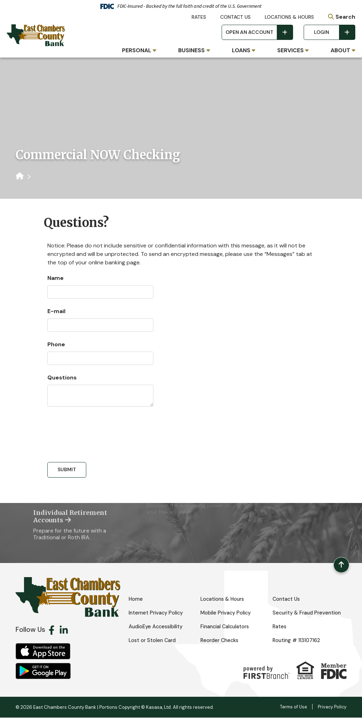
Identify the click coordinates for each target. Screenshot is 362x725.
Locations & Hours (289, 17)
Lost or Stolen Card (154, 647)
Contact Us (235, 17)
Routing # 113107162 (299, 647)
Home (136, 597)
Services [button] (290, 50)
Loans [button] (241, 50)
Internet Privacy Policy (158, 611)
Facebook (51, 637)
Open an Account (249, 32)
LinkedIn (64, 637)
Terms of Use (292, 714)
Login (321, 32)
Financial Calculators (226, 633)
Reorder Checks (220, 647)
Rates (199, 17)
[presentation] (101, 431)
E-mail (56, 311)
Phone (56, 344)
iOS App (43, 659)
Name (55, 278)
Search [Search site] (345, 16)
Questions (62, 377)
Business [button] (191, 50)
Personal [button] (136, 50)
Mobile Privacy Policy (227, 611)
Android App (43, 678)
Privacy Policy (331, 714)
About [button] (340, 50)
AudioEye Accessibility (158, 633)
